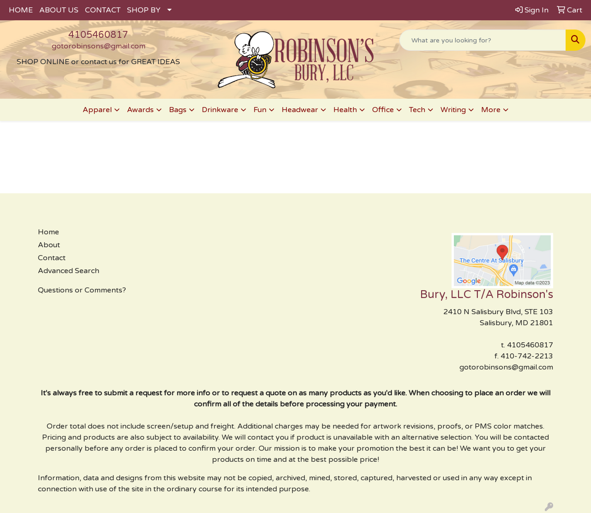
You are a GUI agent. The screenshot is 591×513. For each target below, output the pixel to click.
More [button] (491, 109)
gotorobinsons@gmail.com (98, 46)
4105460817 (98, 35)
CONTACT (103, 10)
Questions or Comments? (82, 290)
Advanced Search (68, 270)
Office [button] (383, 109)
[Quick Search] (482, 40)
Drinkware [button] (220, 109)
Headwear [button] (300, 109)
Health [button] (345, 109)
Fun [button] (259, 109)
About (49, 245)
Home (48, 232)
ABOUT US (58, 10)
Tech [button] (417, 109)
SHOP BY (144, 10)
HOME (21, 10)
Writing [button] (453, 109)
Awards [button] (140, 109)
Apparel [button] (97, 109)
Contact (52, 257)
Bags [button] (178, 109)
